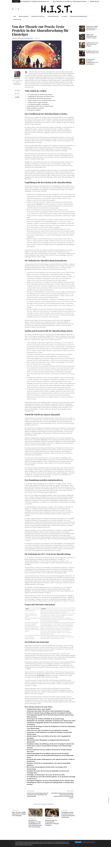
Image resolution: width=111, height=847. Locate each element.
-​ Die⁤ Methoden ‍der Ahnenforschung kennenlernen (39, 98)
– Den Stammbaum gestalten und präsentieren (38, 104)
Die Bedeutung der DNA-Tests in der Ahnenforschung (40, 106)
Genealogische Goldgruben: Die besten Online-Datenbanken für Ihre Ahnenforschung (50, 780)
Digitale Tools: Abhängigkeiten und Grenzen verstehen (91, 36)
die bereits (39, 204)
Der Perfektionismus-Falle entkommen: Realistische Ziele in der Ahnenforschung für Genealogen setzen (62, 796)
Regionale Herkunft (24, 16)
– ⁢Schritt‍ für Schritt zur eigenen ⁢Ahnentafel (37, 102)
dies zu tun (44, 440)
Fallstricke (64, 16)
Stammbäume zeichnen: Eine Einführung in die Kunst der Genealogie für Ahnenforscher (50, 744)
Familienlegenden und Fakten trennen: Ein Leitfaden (92, 44)
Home (14, 16)
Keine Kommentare (17, 97)
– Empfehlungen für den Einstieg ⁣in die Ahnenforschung (40, 96)
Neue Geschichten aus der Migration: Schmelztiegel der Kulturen (72, 1)
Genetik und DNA (17, 19)
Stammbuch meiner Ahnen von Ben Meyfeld (38, 709)
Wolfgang (14, 38)
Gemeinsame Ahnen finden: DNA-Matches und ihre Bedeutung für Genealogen (48, 711)
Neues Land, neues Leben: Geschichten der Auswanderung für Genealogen (47, 730)
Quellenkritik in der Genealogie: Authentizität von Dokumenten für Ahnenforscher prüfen (51, 721)
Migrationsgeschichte (53, 16)
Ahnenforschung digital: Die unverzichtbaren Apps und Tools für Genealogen (48, 753)
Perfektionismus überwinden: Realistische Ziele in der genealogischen (92, 62)
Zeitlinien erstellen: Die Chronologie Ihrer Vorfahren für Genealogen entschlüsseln (52, 823)
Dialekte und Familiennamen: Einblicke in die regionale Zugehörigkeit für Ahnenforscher (37, 795)
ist (48, 117)
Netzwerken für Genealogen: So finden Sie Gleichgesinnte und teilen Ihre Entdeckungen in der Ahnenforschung (35, 824)
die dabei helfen (41, 675)
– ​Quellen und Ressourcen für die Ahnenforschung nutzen (41, 100)
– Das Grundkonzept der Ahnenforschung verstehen (39, 94)
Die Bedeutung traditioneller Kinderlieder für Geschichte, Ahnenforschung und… (31, 1)
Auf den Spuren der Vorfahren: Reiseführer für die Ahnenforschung (45, 719)
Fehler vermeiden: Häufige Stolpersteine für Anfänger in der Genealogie (19, 813)
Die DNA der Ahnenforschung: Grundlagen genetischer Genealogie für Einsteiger (49, 713)
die (45, 77)
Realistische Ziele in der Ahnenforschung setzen (92, 51)
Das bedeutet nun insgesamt (33, 110)
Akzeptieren (78, 842)
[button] (13, 9)
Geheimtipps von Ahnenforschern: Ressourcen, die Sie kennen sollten (46, 775)
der (38, 77)
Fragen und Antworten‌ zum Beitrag (35, 108)
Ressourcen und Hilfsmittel (38, 16)
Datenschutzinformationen (89, 842)
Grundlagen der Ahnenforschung (78, 16)
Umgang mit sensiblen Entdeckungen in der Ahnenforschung (92, 28)
